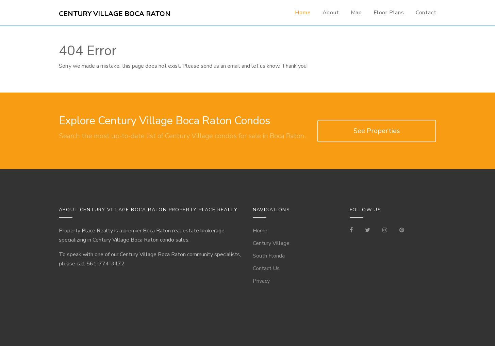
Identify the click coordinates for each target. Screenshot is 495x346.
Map (356, 12)
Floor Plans (389, 12)
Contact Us (266, 268)
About (331, 12)
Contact (426, 12)
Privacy (261, 281)
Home (303, 12)
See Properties (376, 130)
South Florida (269, 256)
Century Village (271, 243)
